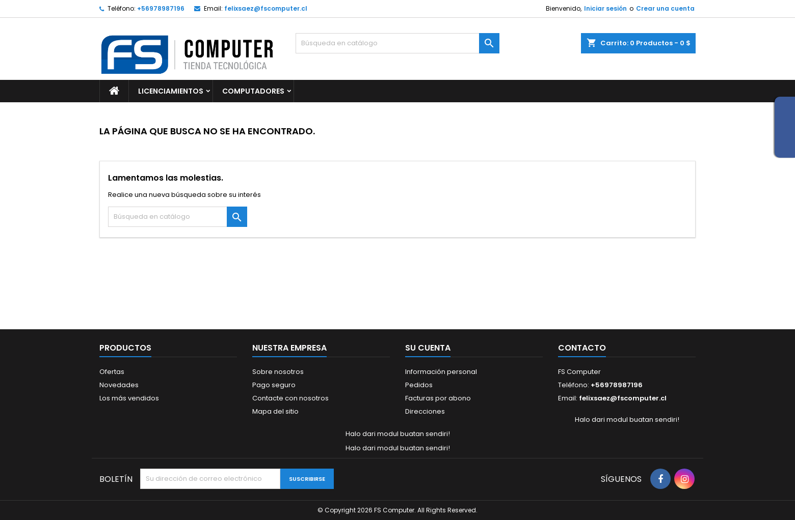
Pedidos (419, 385)
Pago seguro (274, 385)
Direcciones (425, 411)
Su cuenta (427, 348)
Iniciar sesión (605, 8)
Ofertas (111, 372)
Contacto (582, 348)
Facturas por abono (438, 398)
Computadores (253, 91)
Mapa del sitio (275, 411)
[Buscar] (397, 43)
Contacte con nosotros (290, 398)
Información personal (441, 372)
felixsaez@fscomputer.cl (265, 8)
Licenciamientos (170, 91)
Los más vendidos (129, 398)
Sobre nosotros (278, 372)
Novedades (119, 385)
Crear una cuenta (665, 8)
